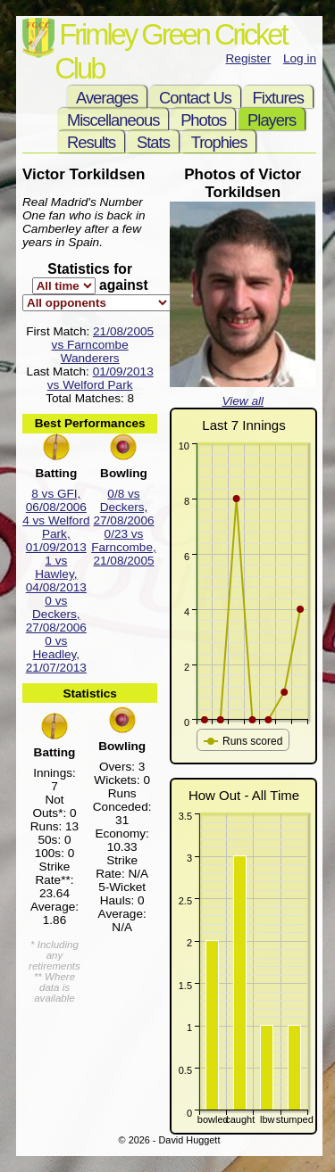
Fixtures (278, 97)
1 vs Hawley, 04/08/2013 (56, 574)
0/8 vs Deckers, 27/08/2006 (123, 507)
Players (271, 120)
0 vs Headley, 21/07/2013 (56, 654)
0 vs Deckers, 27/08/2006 (56, 614)
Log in (299, 58)
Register (249, 58)
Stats (153, 142)
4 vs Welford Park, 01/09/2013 (55, 534)
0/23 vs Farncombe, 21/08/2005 (123, 547)
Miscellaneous (113, 120)
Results (91, 142)
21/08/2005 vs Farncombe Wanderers (103, 345)
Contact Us (195, 97)
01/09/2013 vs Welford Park (100, 378)
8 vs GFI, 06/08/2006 (56, 500)
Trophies (219, 142)
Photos (203, 120)
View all (243, 401)
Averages (107, 97)
